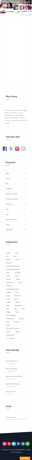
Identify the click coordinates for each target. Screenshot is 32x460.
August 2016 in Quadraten (13, 384)
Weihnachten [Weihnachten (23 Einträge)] (10, 335)
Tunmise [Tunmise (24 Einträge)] (16, 322)
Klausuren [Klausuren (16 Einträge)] (17, 295)
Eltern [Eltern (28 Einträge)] (8, 272)
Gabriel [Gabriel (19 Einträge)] (18, 279)
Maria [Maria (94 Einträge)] (16, 299)
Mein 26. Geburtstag (11, 368)
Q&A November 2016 (12, 361)
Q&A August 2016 (11, 391)
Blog (7, 183)
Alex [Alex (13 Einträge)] (17, 253)
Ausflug (8, 178)
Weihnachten (9, 230)
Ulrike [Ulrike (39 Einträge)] (8, 325)
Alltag (7, 173)
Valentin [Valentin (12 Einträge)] (17, 332)
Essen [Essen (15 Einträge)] (8, 276)
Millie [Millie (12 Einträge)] (7, 305)
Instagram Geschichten (12, 199)
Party (7, 209)
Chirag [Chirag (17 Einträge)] (17, 259)
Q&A (7, 214)
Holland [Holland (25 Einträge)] (8, 292)
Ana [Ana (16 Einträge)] (7, 256)
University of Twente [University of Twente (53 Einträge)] (12, 328)
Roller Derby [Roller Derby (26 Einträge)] (10, 318)
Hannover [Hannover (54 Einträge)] (9, 286)
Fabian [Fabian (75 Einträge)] (17, 276)
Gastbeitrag (9, 188)
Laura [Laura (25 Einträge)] (8, 299)
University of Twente (11, 219)
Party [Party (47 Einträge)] (23, 309)
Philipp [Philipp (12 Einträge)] (8, 312)
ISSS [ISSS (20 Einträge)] (17, 292)
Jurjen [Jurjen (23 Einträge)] (8, 295)
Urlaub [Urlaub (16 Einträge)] (8, 332)
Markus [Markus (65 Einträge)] (8, 302)
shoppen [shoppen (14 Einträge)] (21, 318)
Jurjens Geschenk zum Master (14, 376)
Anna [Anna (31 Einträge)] (14, 256)
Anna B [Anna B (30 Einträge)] (8, 259)
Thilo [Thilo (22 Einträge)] (7, 322)
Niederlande (9, 204)
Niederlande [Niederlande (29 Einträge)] (17, 305)
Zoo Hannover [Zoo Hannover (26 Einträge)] (10, 338)
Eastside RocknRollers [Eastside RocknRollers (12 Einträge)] (12, 269)
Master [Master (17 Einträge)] (18, 302)
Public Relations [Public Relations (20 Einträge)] (11, 315)
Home (21, 15)
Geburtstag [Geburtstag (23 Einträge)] (9, 282)
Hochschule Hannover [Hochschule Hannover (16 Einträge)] (12, 289)
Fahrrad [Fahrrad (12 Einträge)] (8, 279)
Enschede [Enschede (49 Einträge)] (18, 272)
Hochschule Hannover (12, 194)
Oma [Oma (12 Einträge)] (15, 309)
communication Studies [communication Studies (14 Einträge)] (13, 266)
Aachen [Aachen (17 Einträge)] (8, 253)
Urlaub (7, 224)
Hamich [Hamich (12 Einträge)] (20, 282)
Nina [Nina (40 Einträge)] (7, 309)
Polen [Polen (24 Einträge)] (17, 312)
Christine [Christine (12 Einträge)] (9, 263)
